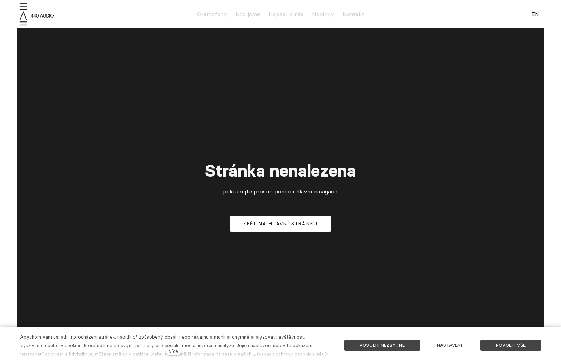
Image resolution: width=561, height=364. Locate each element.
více (173, 351)
